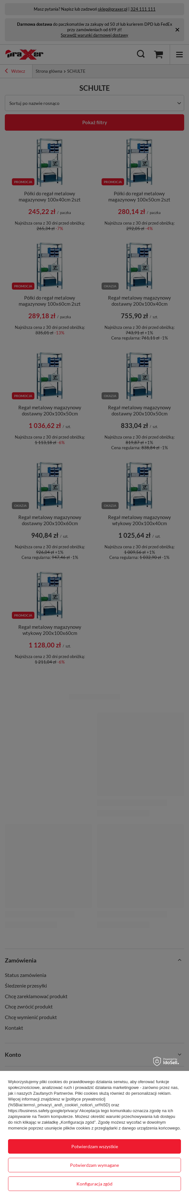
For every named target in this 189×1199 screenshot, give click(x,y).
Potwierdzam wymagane (94, 1165)
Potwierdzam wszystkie (94, 1146)
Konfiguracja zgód (94, 1183)
